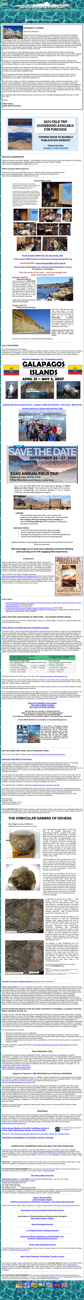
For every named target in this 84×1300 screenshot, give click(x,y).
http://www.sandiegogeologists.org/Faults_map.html (42, 785)
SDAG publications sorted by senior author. (16, 1067)
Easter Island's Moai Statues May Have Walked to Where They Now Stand (31, 609)
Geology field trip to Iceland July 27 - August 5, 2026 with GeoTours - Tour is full (36, 405)
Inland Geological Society (42, 1224)
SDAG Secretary (49, 1170)
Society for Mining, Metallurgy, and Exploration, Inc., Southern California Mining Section (42, 1237)
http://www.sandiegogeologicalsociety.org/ (53, 676)
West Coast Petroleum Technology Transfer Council (42, 1256)
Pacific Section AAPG (42, 1198)
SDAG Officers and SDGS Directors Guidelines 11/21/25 (25, 628)
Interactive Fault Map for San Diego (17, 759)
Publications (74, 10)
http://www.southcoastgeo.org (20, 1250)
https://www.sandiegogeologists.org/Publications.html (20, 576)
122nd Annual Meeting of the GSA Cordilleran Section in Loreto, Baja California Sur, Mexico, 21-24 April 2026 (25, 1129)
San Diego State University (42, 1175)
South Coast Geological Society (42, 1245)
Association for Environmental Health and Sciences (42, 1210)
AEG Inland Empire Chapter (42, 1218)
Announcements (37, 10)
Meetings (17, 10)
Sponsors (48, 10)
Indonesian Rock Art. (13, 606)
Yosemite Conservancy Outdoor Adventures (18, 981)
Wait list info (77, 405)
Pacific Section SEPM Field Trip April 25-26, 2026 (42, 256)
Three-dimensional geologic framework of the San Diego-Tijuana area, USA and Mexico (39, 1134)
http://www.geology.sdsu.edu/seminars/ (15, 1181)
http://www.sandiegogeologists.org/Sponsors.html (18, 1082)
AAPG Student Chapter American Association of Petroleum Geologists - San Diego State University (42, 1201)
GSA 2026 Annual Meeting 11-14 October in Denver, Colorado (27, 1138)
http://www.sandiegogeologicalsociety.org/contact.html (52, 1045)
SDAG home (8, 10)
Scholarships (57, 10)
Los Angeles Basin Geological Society (42, 1230)
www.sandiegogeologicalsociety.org (14, 1123)
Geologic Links (42, 11)
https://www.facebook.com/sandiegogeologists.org (48, 754)
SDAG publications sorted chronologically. (16, 1069)
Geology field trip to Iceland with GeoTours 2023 (42, 409)
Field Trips (26, 10)
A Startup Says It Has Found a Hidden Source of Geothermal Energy (29, 608)
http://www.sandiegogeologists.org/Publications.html (50, 1151)
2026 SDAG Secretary (48, 1277)
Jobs (66, 10)
